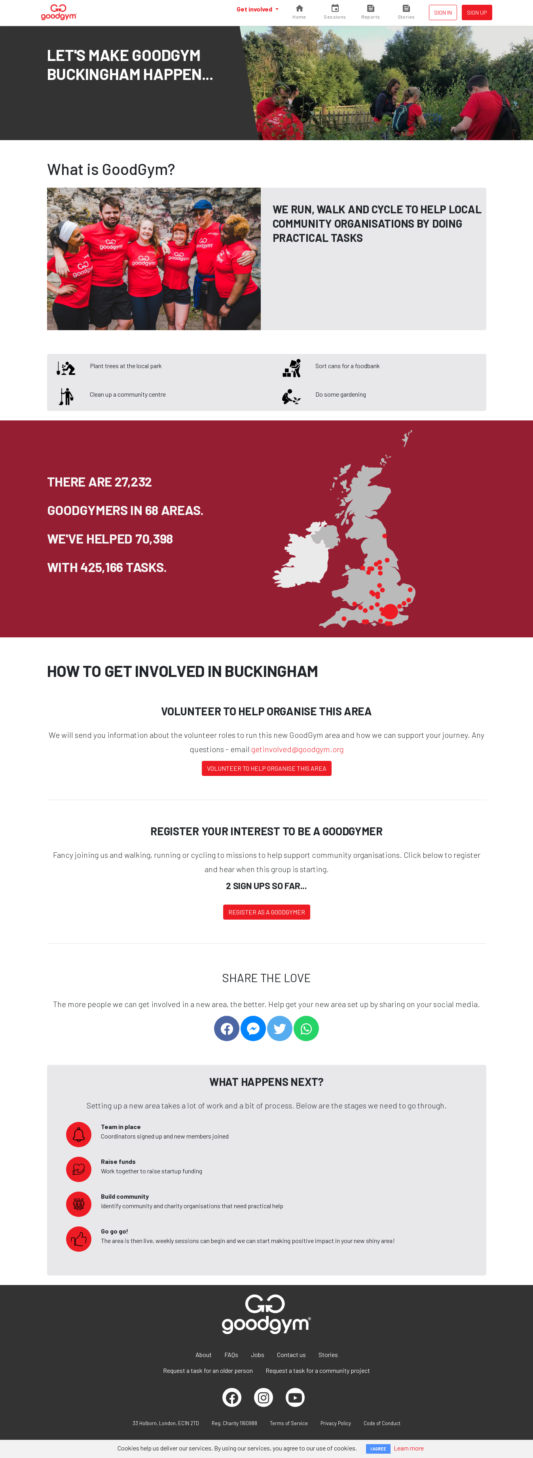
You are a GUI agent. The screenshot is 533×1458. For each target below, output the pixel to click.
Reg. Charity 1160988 (234, 1423)
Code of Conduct (382, 1423)
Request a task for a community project (318, 1370)
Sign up (477, 12)
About (203, 1354)
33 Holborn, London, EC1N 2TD (166, 1423)
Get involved (255, 9)
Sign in (443, 12)
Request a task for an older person (208, 1370)
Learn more (409, 1448)
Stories (328, 1354)
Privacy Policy (336, 1423)
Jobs (257, 1354)
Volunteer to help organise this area (266, 768)
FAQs (231, 1354)
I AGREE (378, 1448)
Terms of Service (289, 1423)
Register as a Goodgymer (266, 912)
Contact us (291, 1354)
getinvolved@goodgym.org (297, 749)
